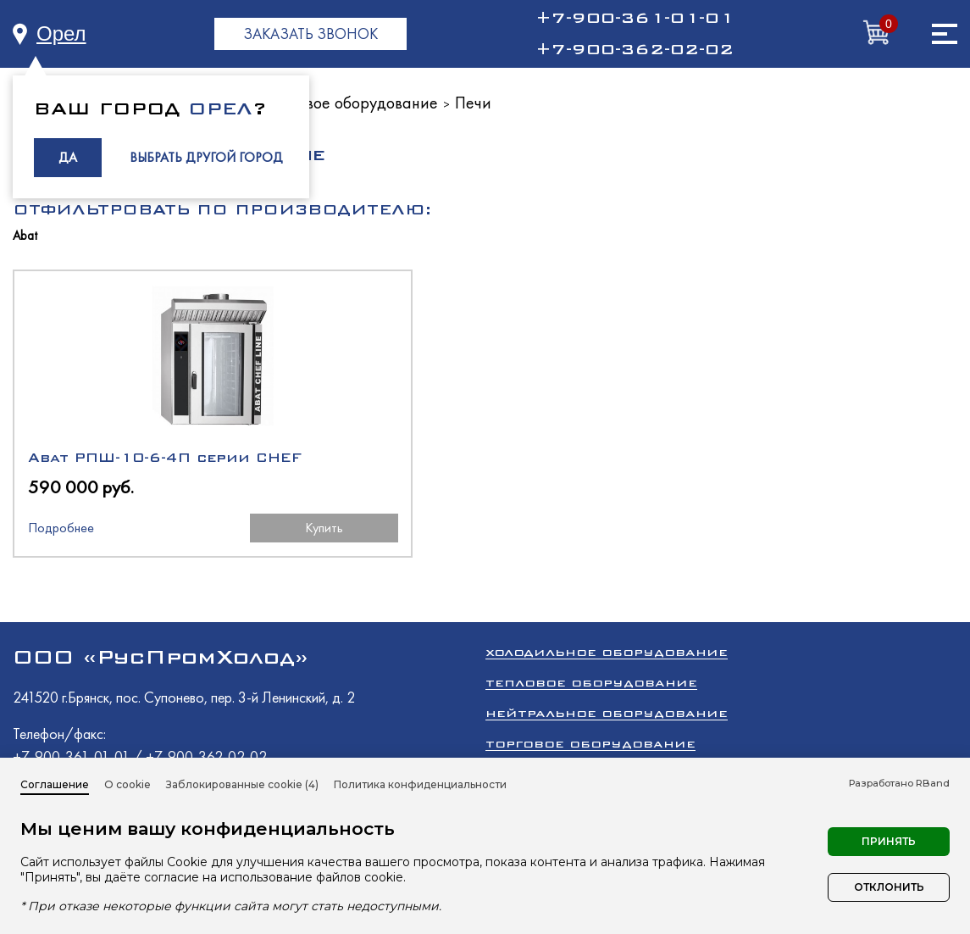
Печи (473, 103)
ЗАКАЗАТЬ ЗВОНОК (310, 33)
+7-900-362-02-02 (634, 49)
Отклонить (889, 887)
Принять (889, 841)
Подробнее (60, 542)
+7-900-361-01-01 (634, 17)
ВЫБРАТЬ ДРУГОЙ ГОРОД (206, 157)
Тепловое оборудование (351, 103)
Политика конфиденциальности (420, 784)
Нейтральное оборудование (606, 724)
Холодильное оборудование (606, 663)
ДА (67, 157)
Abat (25, 236)
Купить (246, 542)
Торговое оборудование (590, 754)
